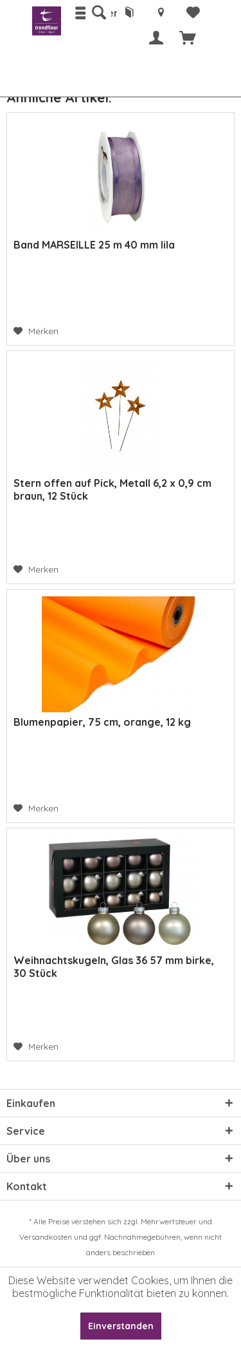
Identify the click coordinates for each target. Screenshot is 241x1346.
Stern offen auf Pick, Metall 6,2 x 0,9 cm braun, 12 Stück (112, 489)
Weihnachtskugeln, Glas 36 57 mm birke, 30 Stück (113, 967)
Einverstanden (121, 1326)
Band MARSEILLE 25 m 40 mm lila (94, 244)
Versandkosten (45, 1237)
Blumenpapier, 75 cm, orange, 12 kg (102, 722)
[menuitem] (98, 13)
